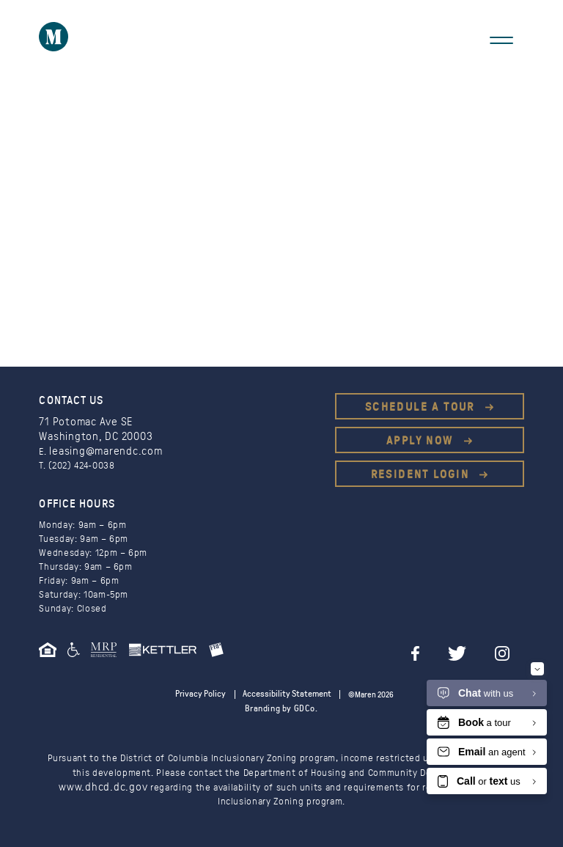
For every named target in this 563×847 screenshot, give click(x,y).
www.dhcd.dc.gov (103, 785)
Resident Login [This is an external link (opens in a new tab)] (422, 474)
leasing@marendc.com (98, 449)
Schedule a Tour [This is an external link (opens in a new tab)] (422, 407)
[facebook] (443, 649)
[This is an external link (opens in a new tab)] (109, 652)
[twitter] (478, 649)
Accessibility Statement (283, 692)
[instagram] (516, 649)
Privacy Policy (206, 692)
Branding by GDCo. (281, 706)
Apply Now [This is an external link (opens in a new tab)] (421, 440)
